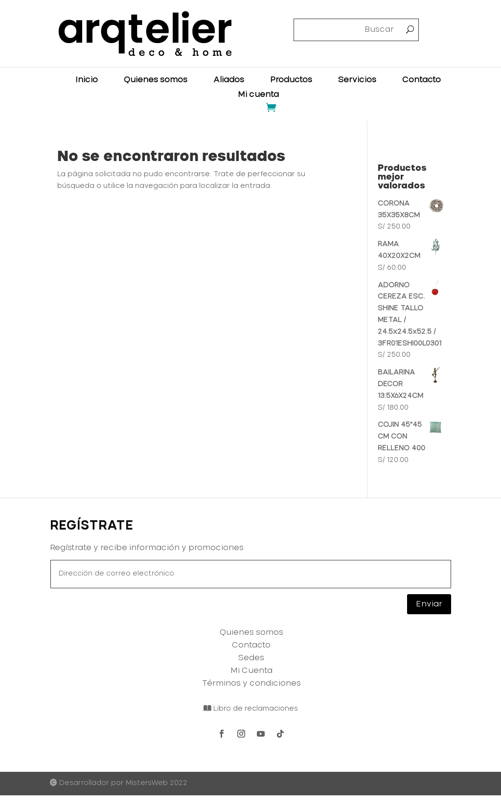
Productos (291, 80)
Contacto (421, 80)
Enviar (429, 604)
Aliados (228, 80)
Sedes (251, 658)
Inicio (86, 80)
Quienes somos (155, 80)
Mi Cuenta (251, 670)
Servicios (357, 80)
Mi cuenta (258, 94)
